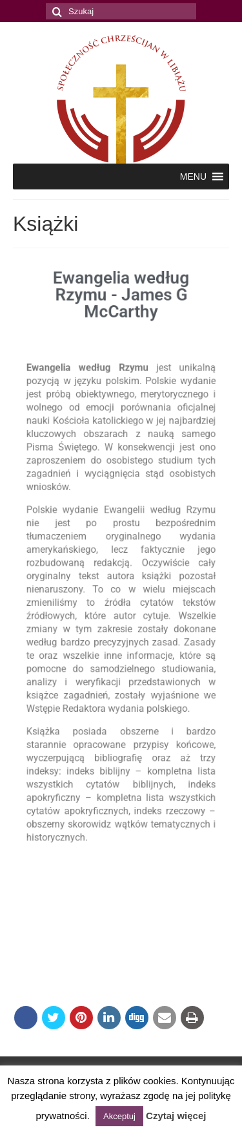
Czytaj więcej (176, 1115)
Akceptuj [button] (119, 1116)
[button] (193, 176)
